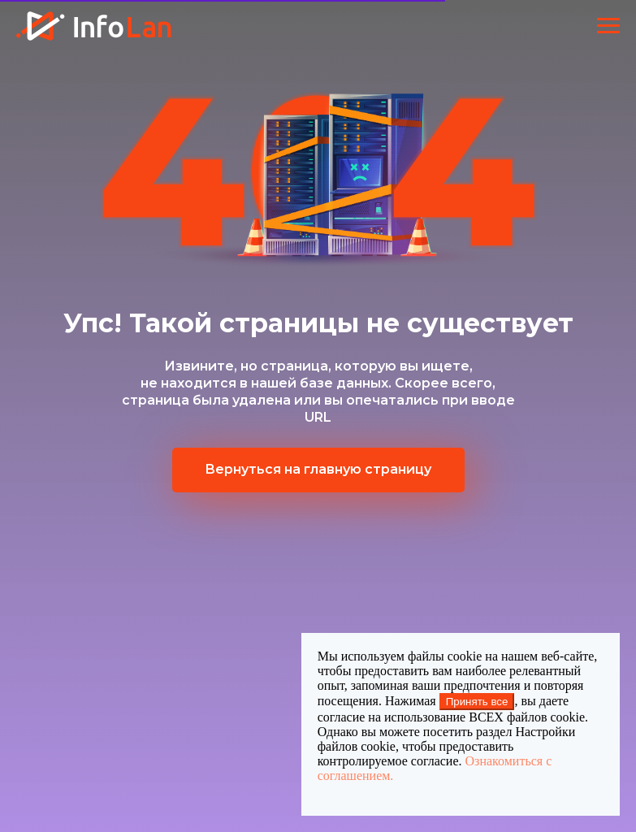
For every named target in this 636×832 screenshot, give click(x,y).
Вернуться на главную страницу (318, 469)
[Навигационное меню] (608, 26)
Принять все (477, 702)
